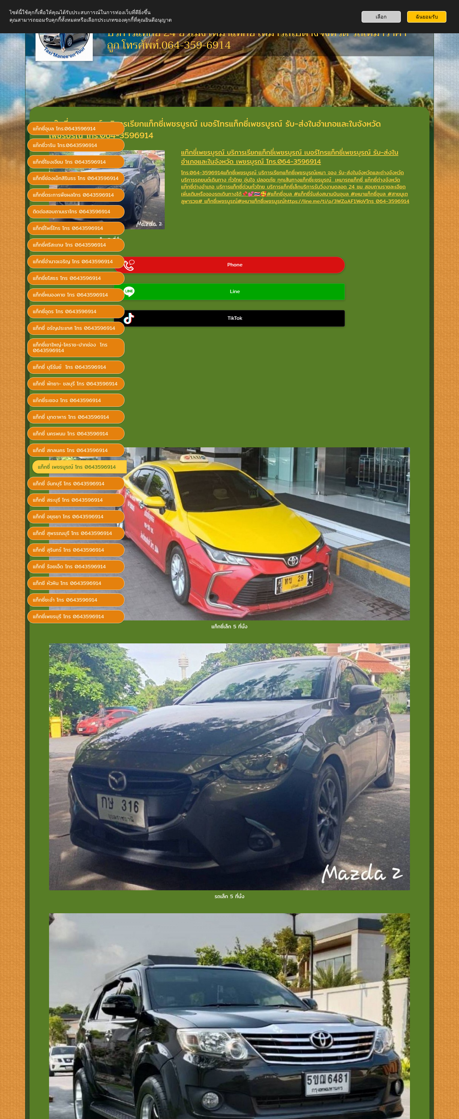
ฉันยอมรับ (427, 17)
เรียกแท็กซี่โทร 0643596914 (68, 1035)
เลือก (381, 17)
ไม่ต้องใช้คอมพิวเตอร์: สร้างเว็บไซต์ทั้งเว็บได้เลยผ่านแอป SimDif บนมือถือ (227, 1098)
